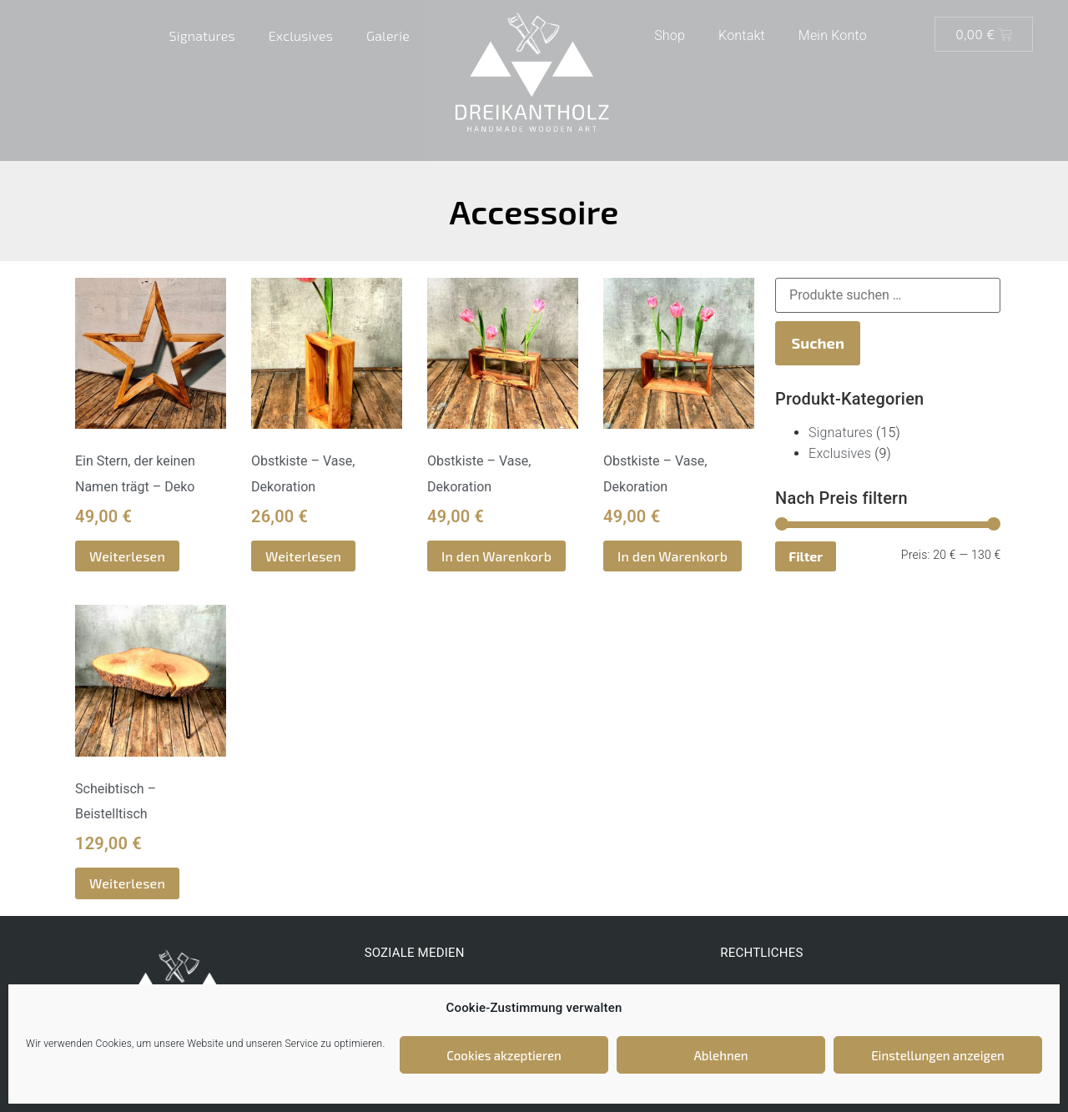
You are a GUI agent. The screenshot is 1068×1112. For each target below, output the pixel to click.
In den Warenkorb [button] (496, 556)
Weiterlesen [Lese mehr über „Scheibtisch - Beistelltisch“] (127, 883)
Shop (669, 35)
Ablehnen (720, 1055)
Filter (805, 556)
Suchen (817, 343)
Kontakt (741, 35)
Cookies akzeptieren (504, 1055)
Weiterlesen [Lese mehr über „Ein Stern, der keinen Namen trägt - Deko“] (127, 556)
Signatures (202, 35)
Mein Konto (832, 35)
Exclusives (301, 35)
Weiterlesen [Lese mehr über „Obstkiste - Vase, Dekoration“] (303, 556)
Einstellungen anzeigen (938, 1055)
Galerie (388, 35)
